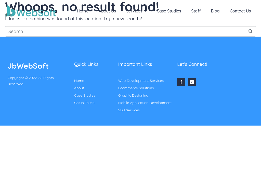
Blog (215, 10)
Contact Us (240, 10)
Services (136, 10)
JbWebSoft (28, 66)
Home (82, 10)
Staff (196, 10)
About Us (107, 10)
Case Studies (169, 10)
